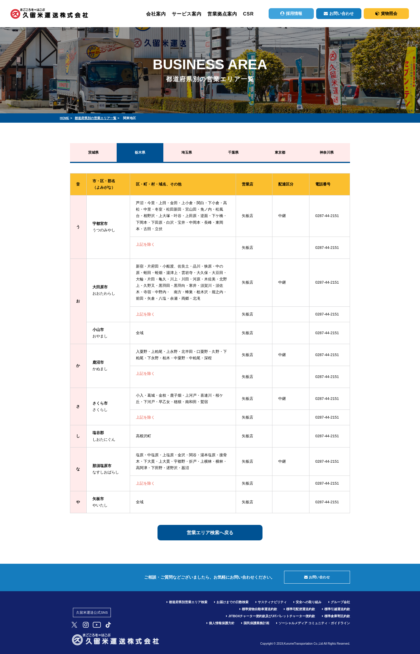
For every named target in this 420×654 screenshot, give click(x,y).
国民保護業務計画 (255, 623)
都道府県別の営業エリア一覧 (95, 118)
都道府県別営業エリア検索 (187, 602)
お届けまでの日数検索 (231, 602)
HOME (64, 118)
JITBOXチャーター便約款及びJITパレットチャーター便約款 (270, 616)
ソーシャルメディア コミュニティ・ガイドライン (313, 623)
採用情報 (291, 13)
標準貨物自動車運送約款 (258, 609)
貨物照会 (386, 13)
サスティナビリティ (271, 602)
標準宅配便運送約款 (299, 609)
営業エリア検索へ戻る (210, 532)
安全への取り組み (307, 602)
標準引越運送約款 (336, 609)
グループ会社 (339, 602)
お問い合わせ (339, 13)
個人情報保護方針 (220, 623)
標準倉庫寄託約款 (336, 616)
